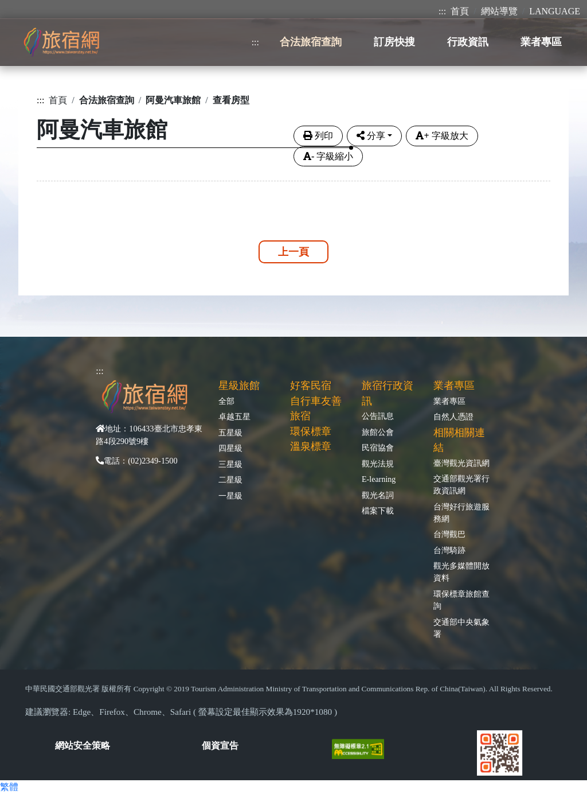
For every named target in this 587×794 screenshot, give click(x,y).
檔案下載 (378, 510)
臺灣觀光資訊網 (461, 463)
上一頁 (293, 252)
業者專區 (449, 401)
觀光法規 (378, 463)
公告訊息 (378, 416)
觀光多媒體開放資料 (461, 571)
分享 (371, 136)
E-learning (379, 479)
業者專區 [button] (541, 42)
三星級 (230, 464)
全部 (226, 401)
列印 (318, 136)
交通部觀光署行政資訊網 (461, 484)
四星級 (230, 448)
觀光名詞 (378, 495)
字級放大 (442, 136)
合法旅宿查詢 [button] (311, 42)
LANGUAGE (554, 11)
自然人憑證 (453, 416)
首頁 (460, 11)
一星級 (230, 495)
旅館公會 (378, 432)
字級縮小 (328, 156)
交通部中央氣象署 (461, 628)
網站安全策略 (82, 745)
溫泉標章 (310, 446)
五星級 (230, 432)
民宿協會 (378, 447)
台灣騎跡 (449, 550)
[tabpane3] (293, 178)
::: (442, 11)
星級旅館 (239, 385)
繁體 (9, 787)
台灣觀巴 (449, 534)
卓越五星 (234, 416)
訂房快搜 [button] (394, 42)
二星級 (230, 479)
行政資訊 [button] (467, 42)
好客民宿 (310, 385)
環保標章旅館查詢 (461, 599)
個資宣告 (220, 745)
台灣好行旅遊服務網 (461, 512)
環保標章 (310, 431)
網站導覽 (499, 11)
